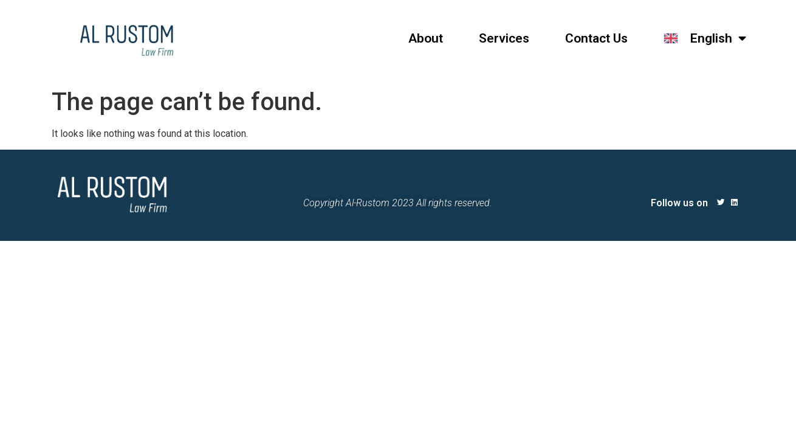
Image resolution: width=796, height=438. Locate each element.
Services (504, 38)
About (425, 38)
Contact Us (596, 38)
